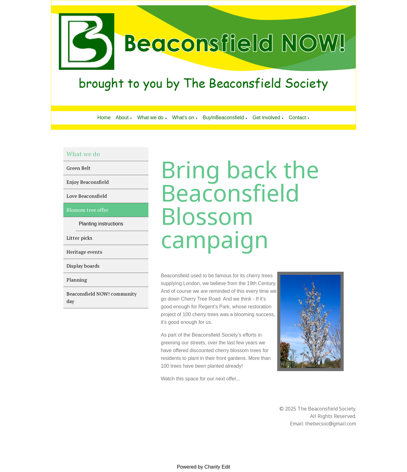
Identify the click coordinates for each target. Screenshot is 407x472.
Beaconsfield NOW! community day (101, 297)
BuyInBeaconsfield (223, 117)
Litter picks (79, 237)
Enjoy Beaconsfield (87, 182)
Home (104, 117)
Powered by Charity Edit (203, 467)
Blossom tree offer (87, 210)
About (122, 117)
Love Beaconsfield (86, 196)
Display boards (82, 265)
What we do (150, 117)
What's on (183, 117)
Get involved (266, 117)
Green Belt (78, 168)
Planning (76, 279)
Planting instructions (101, 223)
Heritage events (84, 251)
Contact (297, 117)
